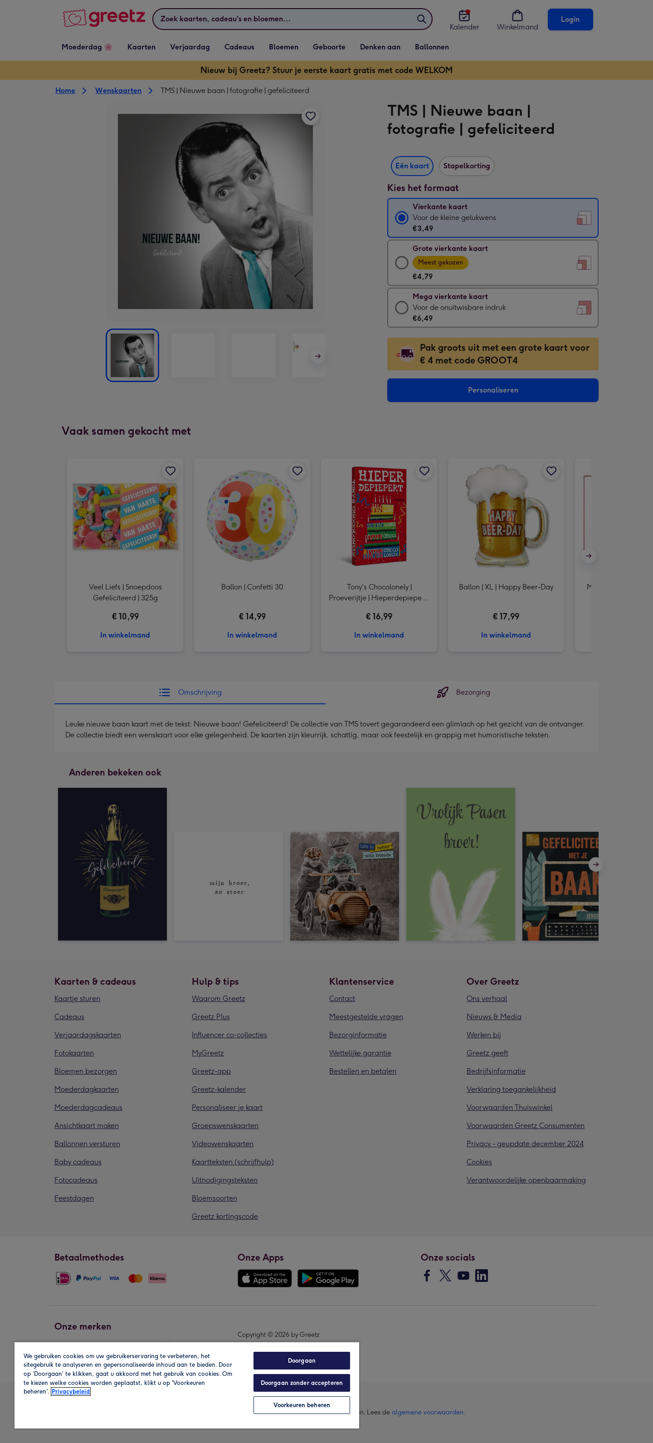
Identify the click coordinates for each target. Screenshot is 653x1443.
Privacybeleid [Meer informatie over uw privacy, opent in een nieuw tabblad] (71, 1391)
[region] (187, 1384)
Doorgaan (302, 1360)
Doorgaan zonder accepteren (302, 1382)
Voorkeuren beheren (301, 1405)
